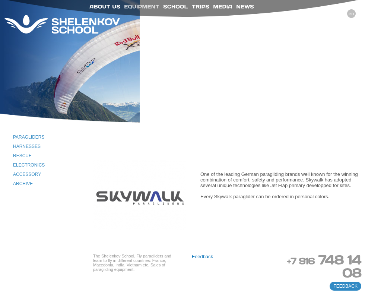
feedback (345, 286)
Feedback (202, 256)
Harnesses (27, 146)
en (351, 13)
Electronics (29, 165)
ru (340, 13)
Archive (23, 183)
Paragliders (28, 137)
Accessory (27, 174)
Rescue (22, 155)
